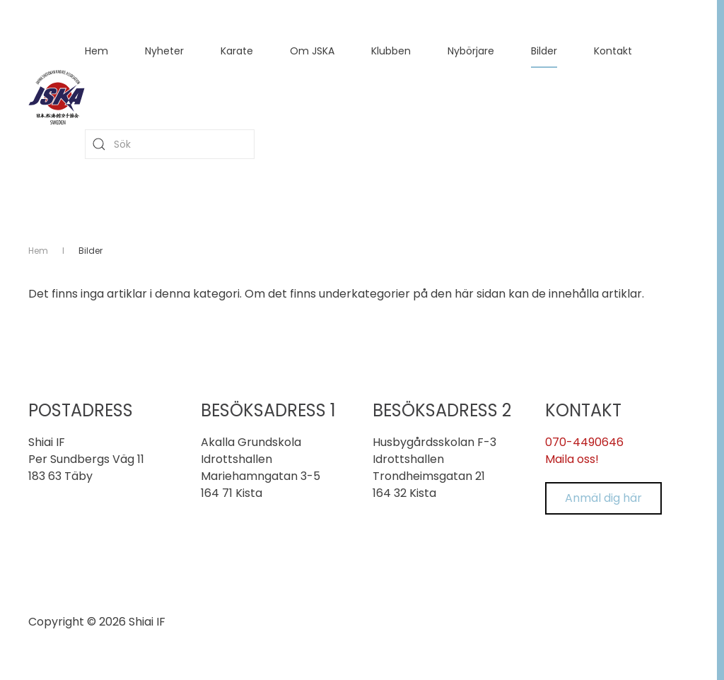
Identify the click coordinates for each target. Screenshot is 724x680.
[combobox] (170, 144)
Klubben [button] (391, 51)
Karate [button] (237, 51)
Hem (96, 51)
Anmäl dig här (603, 498)
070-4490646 (584, 442)
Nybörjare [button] (471, 51)
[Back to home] (56, 97)
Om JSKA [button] (312, 51)
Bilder (544, 51)
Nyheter (164, 51)
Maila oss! (572, 459)
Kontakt (613, 51)
